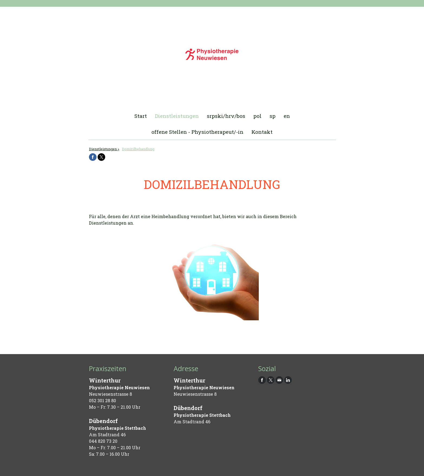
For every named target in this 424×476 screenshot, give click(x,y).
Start (140, 115)
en (287, 115)
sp (273, 115)
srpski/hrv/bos (226, 115)
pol (257, 115)
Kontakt (262, 131)
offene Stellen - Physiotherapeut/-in (197, 131)
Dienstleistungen (177, 115)
